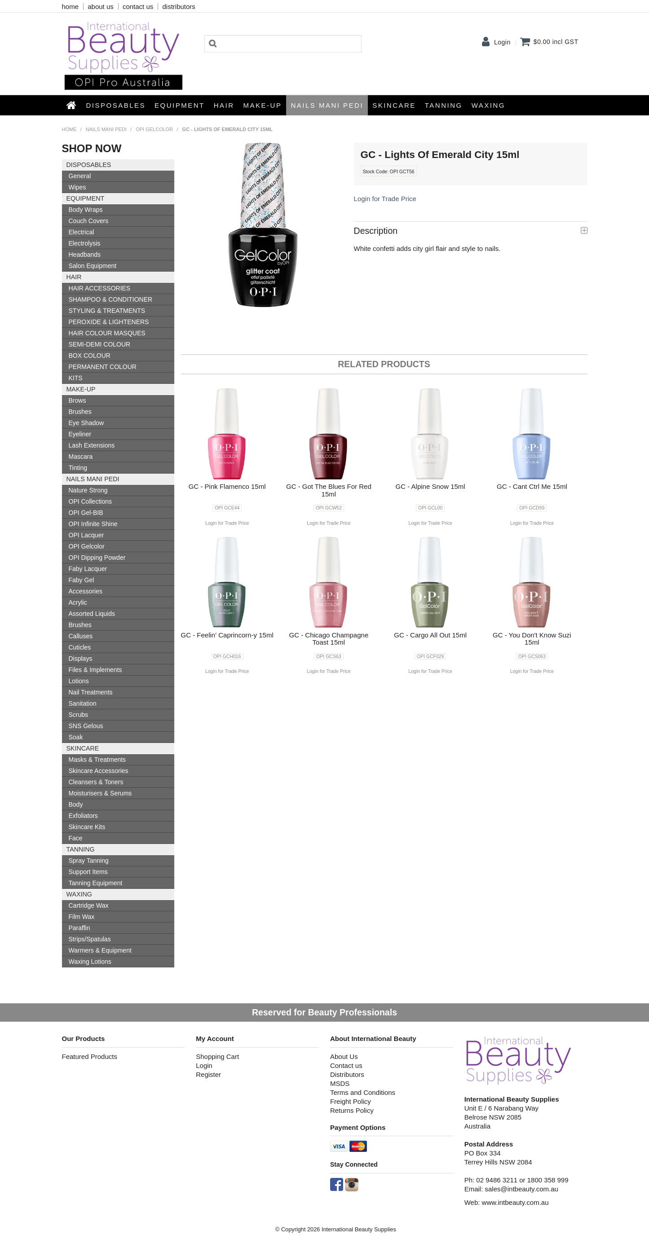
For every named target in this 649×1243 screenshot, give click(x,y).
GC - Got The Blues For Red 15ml (328, 490)
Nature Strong (88, 490)
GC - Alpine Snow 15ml (430, 486)
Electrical (81, 232)
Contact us (346, 1065)
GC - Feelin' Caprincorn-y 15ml (227, 635)
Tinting (78, 467)
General (80, 176)
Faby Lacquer (88, 568)
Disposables (116, 105)
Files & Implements (95, 669)
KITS (76, 378)
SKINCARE (394, 105)
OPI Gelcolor (154, 129)
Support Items (88, 871)
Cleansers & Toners (96, 782)
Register (208, 1074)
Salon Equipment (93, 265)
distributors (178, 6)
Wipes (77, 187)
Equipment (180, 105)
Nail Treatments (91, 692)
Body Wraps (86, 209)
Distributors (347, 1074)
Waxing (488, 105)
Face (76, 838)
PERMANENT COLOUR (103, 366)
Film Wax (82, 916)
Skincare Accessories (98, 770)
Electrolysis (85, 243)
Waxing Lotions (90, 961)
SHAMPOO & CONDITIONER (111, 299)
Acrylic (78, 602)
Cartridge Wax (89, 905)
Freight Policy (350, 1101)
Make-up (262, 105)
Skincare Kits (87, 826)
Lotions (79, 681)
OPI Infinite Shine (93, 523)
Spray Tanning (89, 860)
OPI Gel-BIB (86, 512)
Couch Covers (89, 220)
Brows (77, 400)
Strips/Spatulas (90, 939)
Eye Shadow (86, 422)
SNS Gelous (86, 725)
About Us (344, 1056)
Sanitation (83, 703)
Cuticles (80, 647)
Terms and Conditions (362, 1092)
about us (101, 6)
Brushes (80, 411)
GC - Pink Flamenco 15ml (227, 486)
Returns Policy (352, 1110)
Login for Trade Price (385, 198)
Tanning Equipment (96, 883)
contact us (138, 6)
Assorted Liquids (92, 613)
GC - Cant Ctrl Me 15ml (532, 486)
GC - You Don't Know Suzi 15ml (532, 638)
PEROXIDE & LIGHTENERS (109, 321)
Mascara (81, 456)
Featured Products (89, 1056)
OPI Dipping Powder (97, 557)
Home (72, 105)
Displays (81, 658)
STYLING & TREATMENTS (107, 310)
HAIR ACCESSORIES (100, 288)
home (70, 6)
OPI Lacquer (86, 535)
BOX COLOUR (89, 355)
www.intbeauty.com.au (515, 1202)
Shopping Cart (217, 1056)
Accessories (85, 591)
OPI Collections (90, 501)
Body (76, 804)
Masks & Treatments (97, 759)
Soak (76, 737)
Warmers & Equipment (100, 950)
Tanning (444, 105)
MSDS (339, 1083)
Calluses (81, 636)
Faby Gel (81, 580)
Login (502, 42)
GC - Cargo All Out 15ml (430, 635)
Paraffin (79, 927)
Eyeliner (80, 434)
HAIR (224, 105)
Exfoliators (83, 815)
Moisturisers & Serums (100, 793)
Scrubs (78, 714)
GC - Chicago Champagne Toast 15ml (328, 638)
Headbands (85, 254)
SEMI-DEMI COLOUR (100, 344)
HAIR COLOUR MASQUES (107, 333)
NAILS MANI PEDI (327, 105)
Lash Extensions (92, 445)
